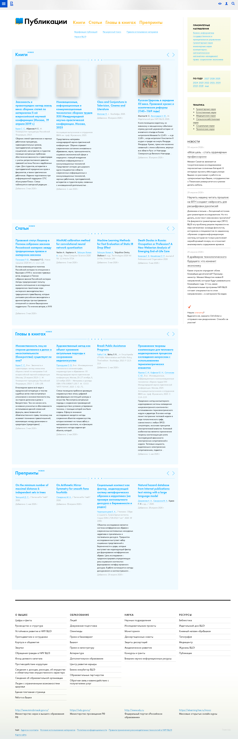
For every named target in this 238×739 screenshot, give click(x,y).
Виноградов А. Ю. (158, 116)
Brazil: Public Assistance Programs (111, 347)
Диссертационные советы (139, 636)
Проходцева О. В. (64, 365)
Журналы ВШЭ (187, 647)
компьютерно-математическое (201, 51)
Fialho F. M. (102, 354)
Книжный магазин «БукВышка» (195, 631)
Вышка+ (74, 642)
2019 (195, 85)
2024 (195, 82)
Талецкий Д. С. (22, 497)
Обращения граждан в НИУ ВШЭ (32, 653)
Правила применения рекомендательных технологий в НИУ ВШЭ (140, 730)
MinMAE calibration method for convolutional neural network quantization (73, 243)
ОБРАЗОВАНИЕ (79, 614)
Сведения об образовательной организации (39, 678)
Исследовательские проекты (140, 625)
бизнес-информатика (203, 32)
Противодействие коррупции (31, 664)
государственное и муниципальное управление (207, 38)
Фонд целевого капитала (28, 658)
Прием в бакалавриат (81, 636)
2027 (206, 78)
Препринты (150, 22)
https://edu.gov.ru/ (80, 710)
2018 (201, 85)
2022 (206, 82)
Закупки (19, 647)
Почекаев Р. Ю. (22, 259)
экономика (218, 59)
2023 (201, 82)
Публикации (45, 21)
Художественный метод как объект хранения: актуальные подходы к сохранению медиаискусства (73, 353)
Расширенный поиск (112, 32)
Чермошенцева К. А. (106, 511)
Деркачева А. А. (145, 501)
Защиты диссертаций (136, 642)
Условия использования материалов (57, 730)
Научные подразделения (138, 620)
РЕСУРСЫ (185, 614)
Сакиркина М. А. (160, 501)
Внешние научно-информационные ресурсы (148, 658)
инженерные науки (202, 46)
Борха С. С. (20, 128)
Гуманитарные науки (206, 108)
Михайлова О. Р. (158, 256)
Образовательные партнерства (87, 675)
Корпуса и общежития (27, 642)
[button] (88, 60)
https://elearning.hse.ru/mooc (195, 710)
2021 (212, 82)
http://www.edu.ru (134, 710)
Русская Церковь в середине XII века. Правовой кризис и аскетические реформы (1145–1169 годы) (156, 105)
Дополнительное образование (86, 658)
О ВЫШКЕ (21, 614)
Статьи (95, 22)
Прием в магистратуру (82, 647)
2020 (218, 82)
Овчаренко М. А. (63, 497)
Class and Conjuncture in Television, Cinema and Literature (112, 105)
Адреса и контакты (30, 730)
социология (206, 59)
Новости (193, 141)
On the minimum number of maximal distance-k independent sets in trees (32, 488)
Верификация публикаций (85, 32)
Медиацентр (186, 642)
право (196, 59)
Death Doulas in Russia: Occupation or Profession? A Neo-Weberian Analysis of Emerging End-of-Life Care (155, 245)
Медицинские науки (206, 115)
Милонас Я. (102, 114)
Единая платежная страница (30, 692)
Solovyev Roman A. (105, 252)
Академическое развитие (138, 647)
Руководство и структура (29, 625)
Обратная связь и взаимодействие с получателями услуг (89, 682)
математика (199, 56)
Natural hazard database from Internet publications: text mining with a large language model (154, 490)
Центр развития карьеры (83, 664)
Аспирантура (77, 653)
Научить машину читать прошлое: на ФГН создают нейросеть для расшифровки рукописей (208, 201)
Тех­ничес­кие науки (205, 128)
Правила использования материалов (142, 32)
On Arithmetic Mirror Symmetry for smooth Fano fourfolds (72, 488)
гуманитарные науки (203, 42)
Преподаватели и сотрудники (31, 636)
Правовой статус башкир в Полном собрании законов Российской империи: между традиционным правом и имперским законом (33, 247)
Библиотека (185, 620)
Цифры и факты (23, 620)
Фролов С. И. (144, 372)
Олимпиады (76, 631)
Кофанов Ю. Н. (157, 372)
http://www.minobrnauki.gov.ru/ (32, 710)
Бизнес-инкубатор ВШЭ (82, 669)
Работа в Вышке (23, 697)
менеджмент (211, 56)
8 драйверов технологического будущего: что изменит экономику (207, 261)
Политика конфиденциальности (92, 730)
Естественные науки (206, 112)
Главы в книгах (120, 22)
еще (207, 85)
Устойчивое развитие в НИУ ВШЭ (33, 631)
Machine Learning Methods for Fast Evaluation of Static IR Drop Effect (115, 243)
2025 (218, 78)
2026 (212, 78)
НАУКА (129, 614)
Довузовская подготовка (83, 625)
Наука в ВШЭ (80, 36)
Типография (185, 636)
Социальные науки (205, 125)
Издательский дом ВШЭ (192, 625)
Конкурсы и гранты (135, 653)
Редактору (226, 729)
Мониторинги (132, 631)
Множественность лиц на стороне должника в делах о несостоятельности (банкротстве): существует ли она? (34, 353)
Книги (79, 22)
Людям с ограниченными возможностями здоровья (37, 685)
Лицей (73, 620)
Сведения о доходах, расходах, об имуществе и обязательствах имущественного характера (40, 671)
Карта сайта (20, 734)
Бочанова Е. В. (144, 256)
